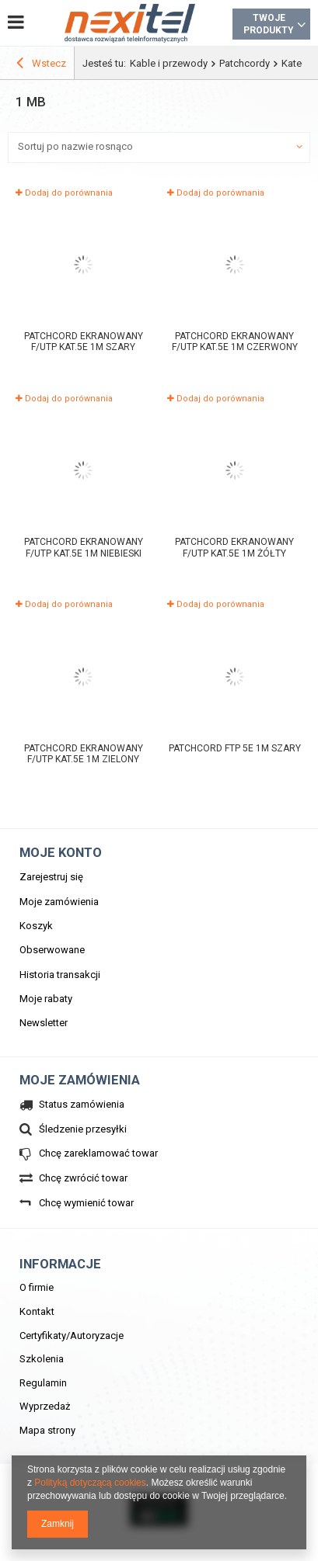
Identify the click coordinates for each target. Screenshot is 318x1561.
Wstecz (41, 65)
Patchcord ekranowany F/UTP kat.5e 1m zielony (83, 754)
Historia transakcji (59, 974)
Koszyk (36, 925)
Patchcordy (244, 63)
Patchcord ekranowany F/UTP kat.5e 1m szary (83, 342)
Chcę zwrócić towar (83, 1178)
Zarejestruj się (51, 877)
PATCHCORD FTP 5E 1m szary (235, 748)
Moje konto (60, 852)
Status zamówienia (81, 1104)
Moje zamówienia (59, 901)
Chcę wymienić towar (86, 1203)
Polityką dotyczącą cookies (89, 1482)
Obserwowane (52, 950)
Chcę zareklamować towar (98, 1153)
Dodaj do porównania (64, 193)
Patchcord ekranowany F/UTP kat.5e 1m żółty (234, 547)
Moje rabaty (45, 998)
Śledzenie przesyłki (83, 1129)
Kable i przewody (169, 63)
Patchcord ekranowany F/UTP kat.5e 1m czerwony (235, 342)
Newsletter (43, 1023)
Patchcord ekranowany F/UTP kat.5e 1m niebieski (83, 547)
